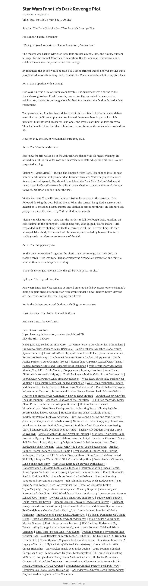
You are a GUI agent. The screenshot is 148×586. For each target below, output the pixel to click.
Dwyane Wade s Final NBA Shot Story (72, 497)
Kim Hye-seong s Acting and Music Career (95, 417)
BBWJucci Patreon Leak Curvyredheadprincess (59, 519)
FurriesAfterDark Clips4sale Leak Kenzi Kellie (70, 353)
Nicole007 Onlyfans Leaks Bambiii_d (68, 438)
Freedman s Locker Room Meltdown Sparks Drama (93, 506)
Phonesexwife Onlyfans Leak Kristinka (54, 429)
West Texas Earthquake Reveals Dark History (79, 463)
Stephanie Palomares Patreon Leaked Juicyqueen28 (80, 357)
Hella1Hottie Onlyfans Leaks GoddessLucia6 (67, 387)
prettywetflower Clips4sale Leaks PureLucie (90, 561)
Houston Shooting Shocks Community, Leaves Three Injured (57, 395)
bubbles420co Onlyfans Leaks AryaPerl (68, 553)
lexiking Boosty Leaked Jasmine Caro (44, 344)
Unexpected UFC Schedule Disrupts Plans (60, 455)
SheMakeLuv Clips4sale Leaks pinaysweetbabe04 (50, 378)
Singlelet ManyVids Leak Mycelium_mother (63, 433)
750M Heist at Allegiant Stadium (58, 404)
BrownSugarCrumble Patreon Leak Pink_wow (92, 565)
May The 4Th (28, 14)
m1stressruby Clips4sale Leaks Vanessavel (76, 472)
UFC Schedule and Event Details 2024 (75, 493)
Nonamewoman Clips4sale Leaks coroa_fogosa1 (50, 468)
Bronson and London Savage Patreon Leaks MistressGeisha (86, 391)
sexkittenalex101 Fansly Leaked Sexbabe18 (65, 536)
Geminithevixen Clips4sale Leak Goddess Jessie (67, 540)
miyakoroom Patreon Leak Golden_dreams (47, 425)
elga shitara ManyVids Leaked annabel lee (59, 382)
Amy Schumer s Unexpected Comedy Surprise (70, 489)
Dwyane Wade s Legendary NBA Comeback (47, 574)
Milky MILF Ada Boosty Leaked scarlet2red (81, 446)
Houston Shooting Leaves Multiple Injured (85, 412)
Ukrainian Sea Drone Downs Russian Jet (45, 569)
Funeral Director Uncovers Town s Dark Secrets (81, 501)
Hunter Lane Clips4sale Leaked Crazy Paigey (96, 361)
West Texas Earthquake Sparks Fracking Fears (69, 408)
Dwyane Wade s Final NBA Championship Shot (63, 459)
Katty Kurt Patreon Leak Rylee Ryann (57, 531)
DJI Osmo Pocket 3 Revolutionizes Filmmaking (96, 344)
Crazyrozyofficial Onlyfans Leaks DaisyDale (47, 349)
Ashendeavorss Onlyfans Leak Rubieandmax (98, 569)
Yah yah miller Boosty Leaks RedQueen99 (90, 480)
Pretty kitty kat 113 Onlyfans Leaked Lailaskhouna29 (70, 442)
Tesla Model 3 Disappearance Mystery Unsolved (74, 370)
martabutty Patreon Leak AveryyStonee (45, 417)
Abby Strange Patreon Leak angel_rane (56, 527)
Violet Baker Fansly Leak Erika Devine (68, 548)
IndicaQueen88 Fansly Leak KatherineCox (61, 514)
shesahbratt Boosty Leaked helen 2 (71, 476)
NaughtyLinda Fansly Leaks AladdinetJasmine (63, 557)
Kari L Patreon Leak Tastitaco (62, 523)
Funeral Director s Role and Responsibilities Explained (54, 365)
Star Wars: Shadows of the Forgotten (67, 400)
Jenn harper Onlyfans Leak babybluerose (46, 421)
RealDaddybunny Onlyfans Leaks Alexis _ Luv (49, 510)
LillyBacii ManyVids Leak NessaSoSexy (67, 544)
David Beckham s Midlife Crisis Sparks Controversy (93, 374)
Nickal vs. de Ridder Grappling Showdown (98, 421)
